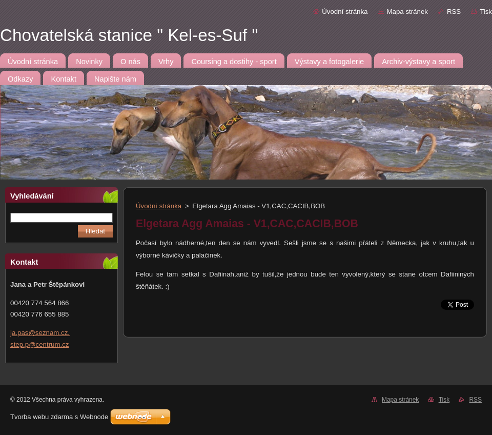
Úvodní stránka (344, 11)
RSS (454, 11)
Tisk (486, 11)
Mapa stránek (407, 11)
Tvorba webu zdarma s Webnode (59, 417)
